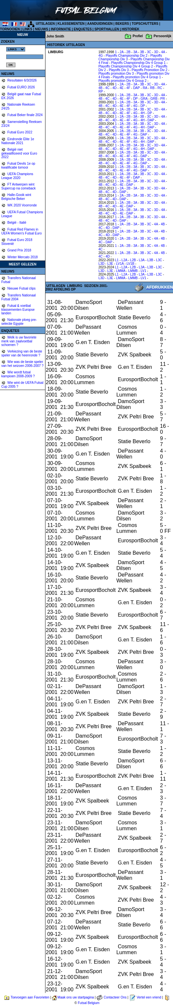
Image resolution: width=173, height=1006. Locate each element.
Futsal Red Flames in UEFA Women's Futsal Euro (21, 231)
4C (107, 88)
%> (15, 49)
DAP (136, 88)
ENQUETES (83, 29)
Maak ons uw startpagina (76, 997)
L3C (159, 260)
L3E (110, 263)
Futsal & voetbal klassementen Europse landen (18, 309)
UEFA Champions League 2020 (17, 176)
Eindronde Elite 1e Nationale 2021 (17, 141)
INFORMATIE (61, 29)
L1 (117, 260)
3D (156, 52)
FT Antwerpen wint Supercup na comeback (18, 186)
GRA (144, 98)
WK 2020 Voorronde (22, 205)
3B (142, 52)
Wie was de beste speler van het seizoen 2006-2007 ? (22, 364)
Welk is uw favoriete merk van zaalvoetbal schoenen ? (18, 341)
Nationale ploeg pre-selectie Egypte (19, 321)
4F (128, 88)
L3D (101, 263)
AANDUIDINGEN (100, 23)
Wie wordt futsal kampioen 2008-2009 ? (18, 374)
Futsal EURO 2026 (21, 87)
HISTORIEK (130, 29)
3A (135, 52)
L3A (141, 260)
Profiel (138, 36)
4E (121, 88)
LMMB (133, 271)
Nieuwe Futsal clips (21, 288)
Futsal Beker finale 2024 (25, 115)
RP (100, 91)
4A (163, 52)
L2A (124, 260)
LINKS (27, 29)
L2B (133, 260)
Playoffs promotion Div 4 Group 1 (137, 77)
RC (159, 88)
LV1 (143, 271)
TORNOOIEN (10, 29)
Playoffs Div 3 (119, 70)
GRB (154, 98)
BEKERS (122, 23)
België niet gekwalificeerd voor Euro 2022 (19, 153)
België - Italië (16, 222)
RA (145, 88)
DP (135, 98)
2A (122, 52)
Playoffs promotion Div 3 (116, 73)
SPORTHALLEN (107, 29)
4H (142, 113)
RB (152, 88)
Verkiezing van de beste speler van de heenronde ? (21, 353)
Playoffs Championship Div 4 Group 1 (138, 63)
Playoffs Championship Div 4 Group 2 (125, 66)
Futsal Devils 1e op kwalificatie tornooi (18, 165)
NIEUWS (41, 29)
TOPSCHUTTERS (145, 23)
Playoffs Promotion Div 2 (149, 70)
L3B (150, 260)
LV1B (130, 263)
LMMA (120, 271)
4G (100, 55)
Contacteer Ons (115, 997)
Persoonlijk (162, 36)
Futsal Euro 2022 (19, 132)
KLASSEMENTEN (71, 23)
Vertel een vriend (149, 997)
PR (162, 98)
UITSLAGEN (45, 23)
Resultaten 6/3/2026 (22, 80)
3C (149, 52)
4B (100, 88)
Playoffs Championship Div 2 (126, 55)
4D (114, 88)
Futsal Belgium (88, 1003)
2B (128, 52)
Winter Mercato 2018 (22, 257)
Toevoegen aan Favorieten (29, 997)
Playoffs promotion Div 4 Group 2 (122, 81)
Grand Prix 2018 (19, 250)
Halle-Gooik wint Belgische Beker (16, 197)
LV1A (120, 263)
